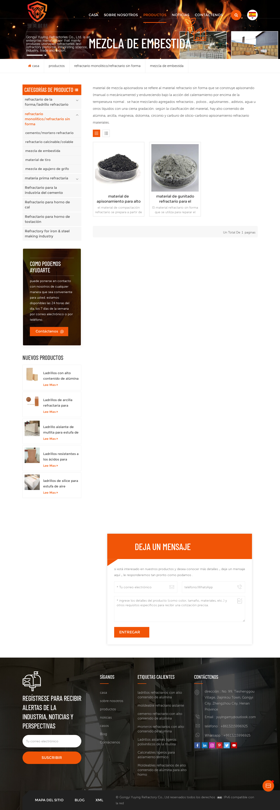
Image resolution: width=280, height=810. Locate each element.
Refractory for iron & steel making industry (47, 233)
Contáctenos (209, 15)
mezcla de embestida (167, 66)
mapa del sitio (49, 800)
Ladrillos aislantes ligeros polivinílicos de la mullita (157, 741)
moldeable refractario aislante (161, 705)
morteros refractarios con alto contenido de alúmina (161, 729)
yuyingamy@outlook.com (236, 717)
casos (104, 726)
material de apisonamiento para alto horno (119, 199)
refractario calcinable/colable (49, 142)
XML (99, 800)
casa (93, 15)
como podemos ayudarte (45, 267)
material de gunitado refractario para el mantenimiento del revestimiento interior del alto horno (175, 199)
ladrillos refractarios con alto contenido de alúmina (160, 695)
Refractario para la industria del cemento (44, 190)
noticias (180, 15)
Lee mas (50, 385)
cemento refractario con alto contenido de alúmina (160, 716)
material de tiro (38, 160)
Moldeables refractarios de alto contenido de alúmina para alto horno (162, 769)
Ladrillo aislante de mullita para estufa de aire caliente (61, 430)
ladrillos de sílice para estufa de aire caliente (60, 484)
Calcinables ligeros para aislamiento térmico (156, 754)
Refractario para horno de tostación (47, 219)
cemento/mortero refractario (49, 133)
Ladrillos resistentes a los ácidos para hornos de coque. (61, 457)
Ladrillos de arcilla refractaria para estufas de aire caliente (57, 403)
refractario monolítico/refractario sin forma (107, 66)
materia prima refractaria (46, 178)
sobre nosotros (121, 15)
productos (154, 15)
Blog (103, 734)
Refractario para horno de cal (47, 204)
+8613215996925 (234, 726)
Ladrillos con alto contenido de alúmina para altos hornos (61, 376)
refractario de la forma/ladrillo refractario (46, 102)
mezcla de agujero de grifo (47, 169)
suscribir (52, 757)
